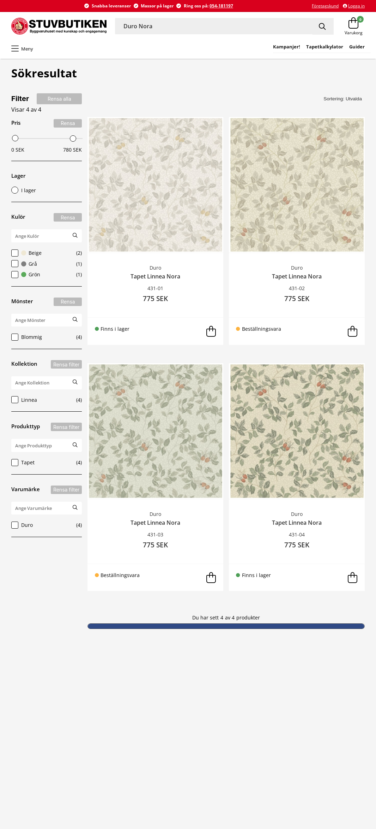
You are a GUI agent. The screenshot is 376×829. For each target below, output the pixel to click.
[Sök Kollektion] (75, 382)
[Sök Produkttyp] (75, 444)
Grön (46, 274)
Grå (46, 263)
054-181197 (221, 6)
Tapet (46, 462)
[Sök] (323, 26)
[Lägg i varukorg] (211, 331)
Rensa (68, 123)
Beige (46, 253)
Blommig (46, 337)
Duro (46, 525)
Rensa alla (59, 99)
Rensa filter (66, 364)
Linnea (46, 399)
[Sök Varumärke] (75, 507)
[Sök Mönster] (75, 319)
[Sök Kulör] (75, 235)
